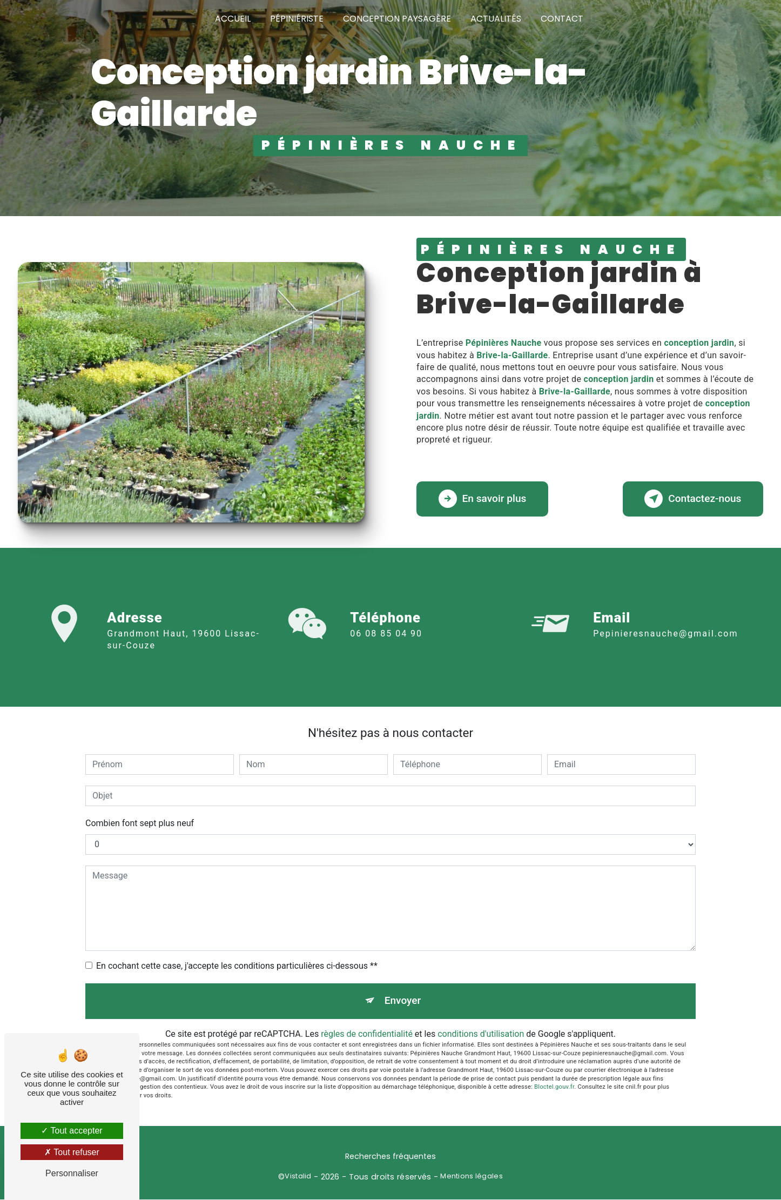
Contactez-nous (692, 499)
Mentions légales (471, 1177)
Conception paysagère (397, 18)
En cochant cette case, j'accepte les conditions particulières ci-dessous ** (237, 966)
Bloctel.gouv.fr (554, 1087)
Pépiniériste (297, 18)
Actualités (495, 18)
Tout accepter (71, 1130)
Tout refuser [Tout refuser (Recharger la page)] (71, 1152)
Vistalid (298, 1177)
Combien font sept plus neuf (139, 823)
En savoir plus (483, 499)
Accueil (233, 18)
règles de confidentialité (367, 1034)
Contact (562, 18)
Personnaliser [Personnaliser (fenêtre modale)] (71, 1173)
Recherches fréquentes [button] (390, 1156)
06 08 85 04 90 (386, 661)
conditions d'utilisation (480, 1034)
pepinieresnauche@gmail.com (665, 607)
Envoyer (403, 1001)
